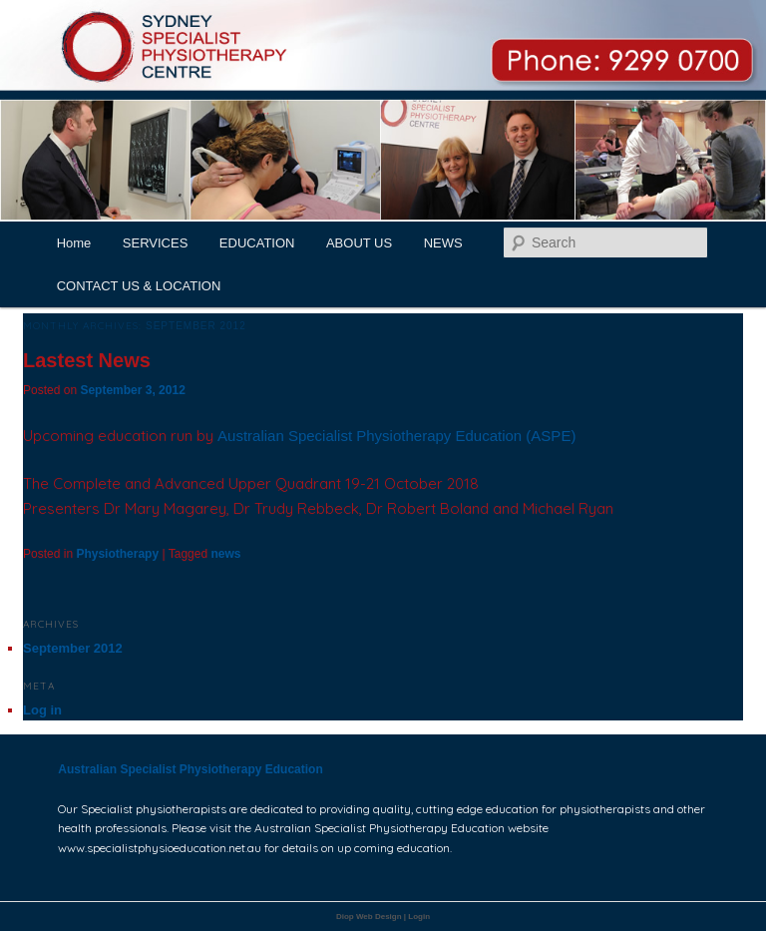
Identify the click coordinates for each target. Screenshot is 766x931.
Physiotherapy (117, 554)
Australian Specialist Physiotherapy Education (190, 769)
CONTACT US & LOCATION (139, 285)
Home (74, 242)
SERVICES (156, 242)
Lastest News (87, 360)
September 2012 (73, 648)
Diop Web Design (369, 916)
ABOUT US (359, 242)
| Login (417, 916)
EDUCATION (257, 242)
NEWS (443, 242)
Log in (42, 709)
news (225, 554)
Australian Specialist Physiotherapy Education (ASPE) (398, 435)
